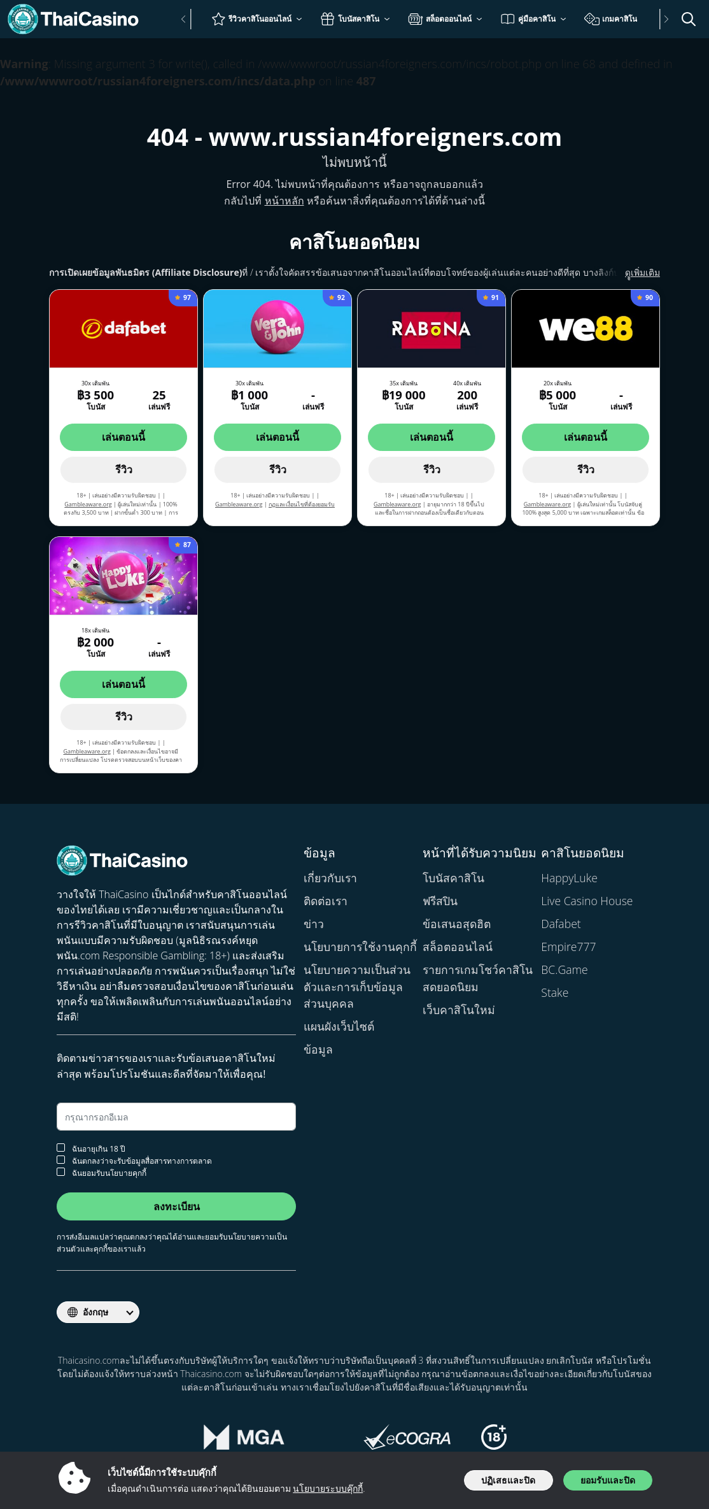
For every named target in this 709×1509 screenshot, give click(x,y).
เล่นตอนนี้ (123, 437)
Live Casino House (587, 900)
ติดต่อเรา (325, 900)
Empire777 (568, 946)
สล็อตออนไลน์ (458, 946)
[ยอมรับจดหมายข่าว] (61, 1159)
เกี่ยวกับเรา (330, 877)
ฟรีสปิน (440, 900)
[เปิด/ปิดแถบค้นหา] (688, 19)
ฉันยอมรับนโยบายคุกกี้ (101, 1172)
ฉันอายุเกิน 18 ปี (91, 1148)
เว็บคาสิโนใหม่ (459, 1009)
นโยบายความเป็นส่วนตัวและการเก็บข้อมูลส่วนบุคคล (357, 986)
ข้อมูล (318, 1049)
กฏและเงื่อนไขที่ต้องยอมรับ (302, 504)
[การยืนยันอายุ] (61, 1147)
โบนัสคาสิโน (453, 877)
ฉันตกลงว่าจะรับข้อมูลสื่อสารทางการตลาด (134, 1160)
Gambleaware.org (87, 504)
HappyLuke (569, 877)
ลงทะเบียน (176, 1206)
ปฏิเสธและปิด (508, 1480)
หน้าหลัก (284, 201)
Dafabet (560, 923)
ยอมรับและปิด (607, 1480)
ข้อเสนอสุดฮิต (457, 923)
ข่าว (314, 923)
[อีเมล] (176, 1117)
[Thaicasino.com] (79, 19)
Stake (554, 992)
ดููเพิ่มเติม (627, 272)
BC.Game (564, 969)
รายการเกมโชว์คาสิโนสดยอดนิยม (478, 978)
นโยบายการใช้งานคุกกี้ (360, 946)
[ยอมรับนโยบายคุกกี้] (61, 1172)
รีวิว (123, 469)
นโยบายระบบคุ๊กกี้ (328, 1488)
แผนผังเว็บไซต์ (339, 1026)
